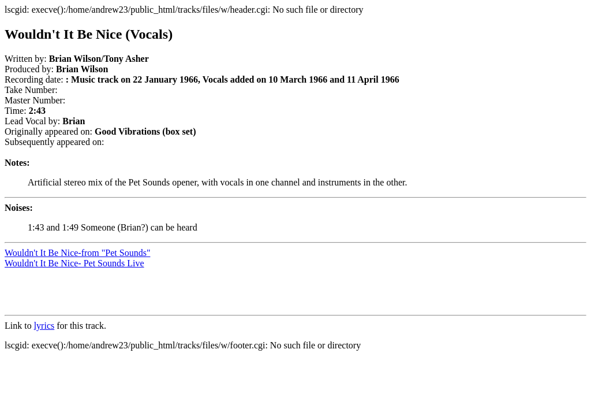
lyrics (44, 325)
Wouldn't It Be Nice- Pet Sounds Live (74, 263)
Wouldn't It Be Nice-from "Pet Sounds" (77, 253)
